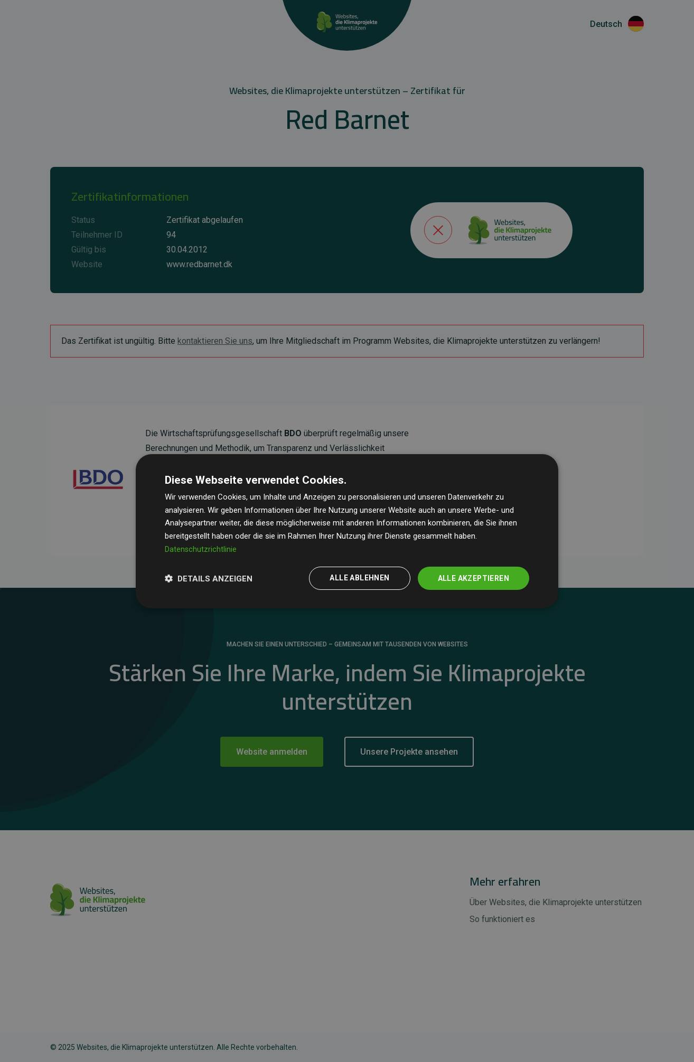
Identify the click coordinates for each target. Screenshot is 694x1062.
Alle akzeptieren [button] (473, 578)
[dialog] (347, 531)
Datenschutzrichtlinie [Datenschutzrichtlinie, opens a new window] (201, 548)
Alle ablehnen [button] (358, 578)
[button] (208, 578)
